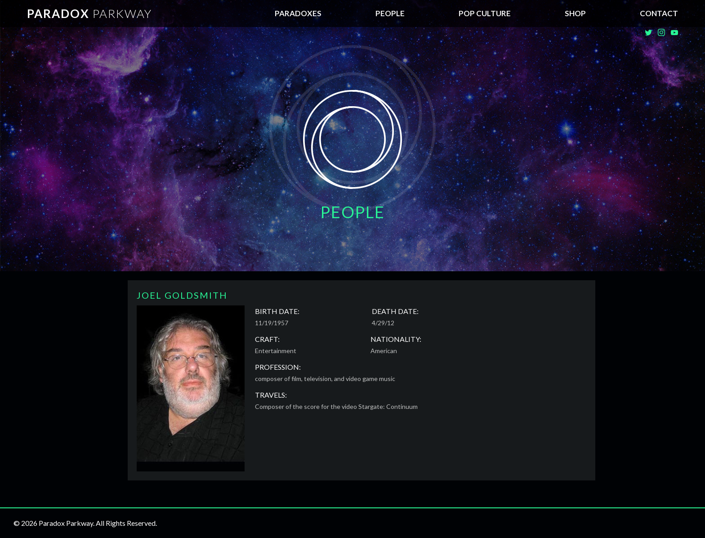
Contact (659, 13)
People (390, 13)
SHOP (575, 13)
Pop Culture (485, 13)
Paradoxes (298, 13)
